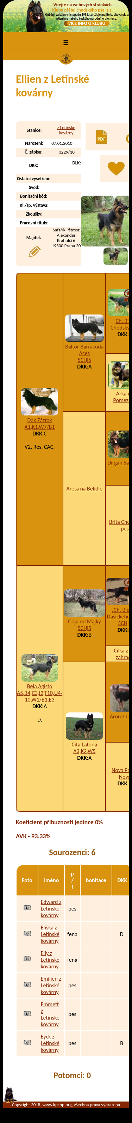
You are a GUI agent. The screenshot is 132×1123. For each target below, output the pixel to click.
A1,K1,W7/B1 (40, 427)
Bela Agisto (39, 686)
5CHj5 (85, 360)
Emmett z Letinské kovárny (50, 1014)
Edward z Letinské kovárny (51, 909)
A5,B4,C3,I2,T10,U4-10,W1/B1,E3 (39, 696)
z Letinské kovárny (66, 130)
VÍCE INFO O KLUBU (86, 23)
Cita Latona (85, 744)
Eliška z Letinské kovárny (50, 934)
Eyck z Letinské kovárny (50, 1043)
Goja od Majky (84, 621)
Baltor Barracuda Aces (84, 350)
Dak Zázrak (39, 420)
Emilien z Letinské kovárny (51, 985)
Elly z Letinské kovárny (50, 960)
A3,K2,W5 (84, 751)
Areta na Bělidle (84, 488)
